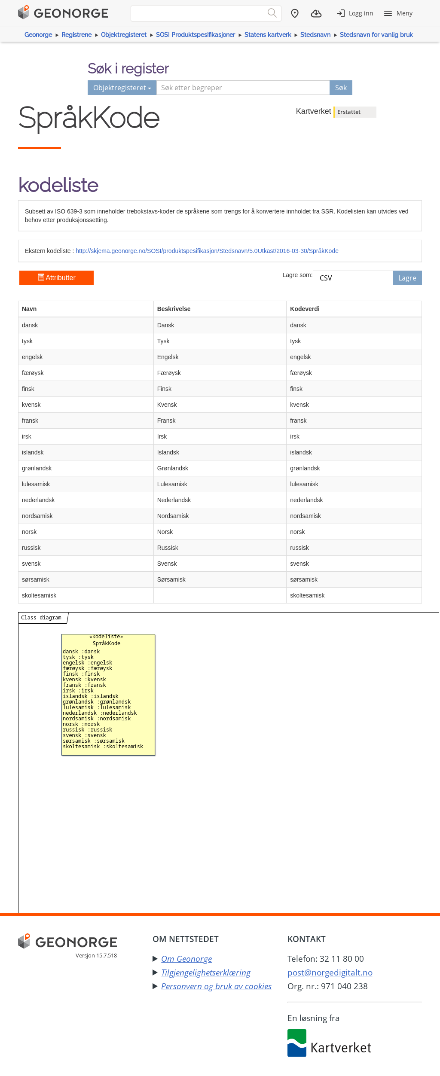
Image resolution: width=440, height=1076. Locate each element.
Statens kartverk (267, 34)
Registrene (76, 34)
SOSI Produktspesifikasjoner (195, 34)
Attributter (56, 277)
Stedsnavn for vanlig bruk (376, 34)
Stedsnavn (315, 34)
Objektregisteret (124, 34)
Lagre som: (297, 274)
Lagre (407, 278)
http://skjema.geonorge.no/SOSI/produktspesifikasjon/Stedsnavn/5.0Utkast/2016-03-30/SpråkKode (207, 250)
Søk (341, 87)
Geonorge (38, 34)
